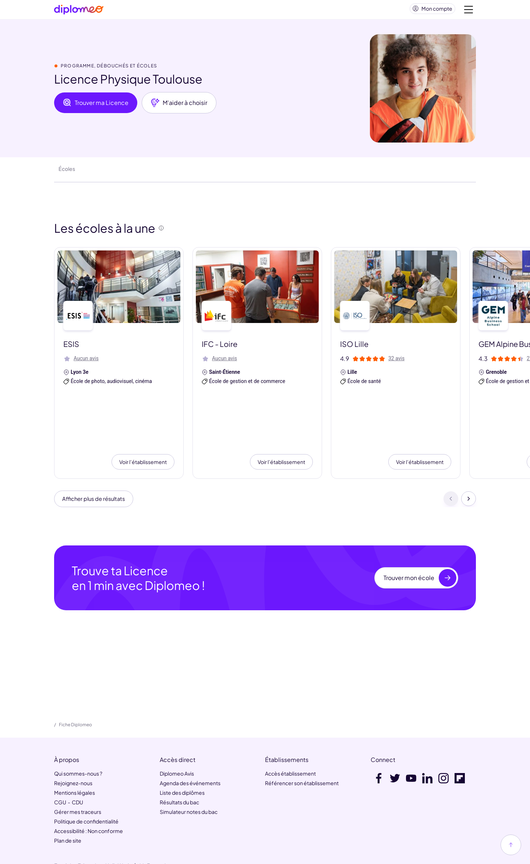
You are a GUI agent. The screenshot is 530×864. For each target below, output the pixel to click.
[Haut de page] (511, 845)
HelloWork (118, 826)
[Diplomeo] (79, 11)
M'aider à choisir (179, 105)
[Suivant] (468, 458)
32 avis (396, 361)
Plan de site (67, 801)
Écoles (67, 171)
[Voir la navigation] (468, 11)
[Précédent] (451, 458)
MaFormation (155, 826)
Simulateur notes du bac (189, 772)
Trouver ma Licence (95, 105)
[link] (248, 853)
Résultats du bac (179, 762)
